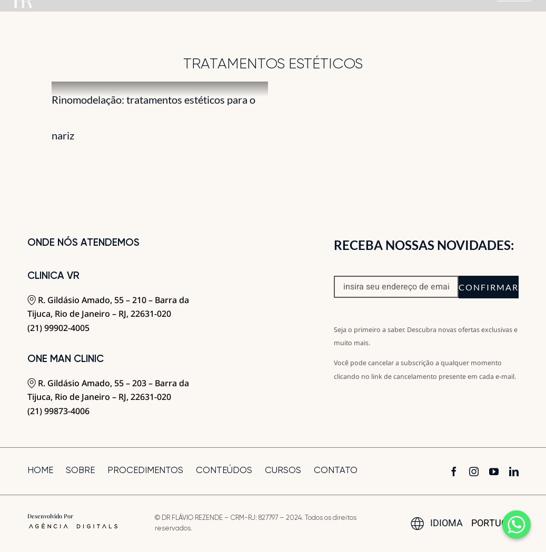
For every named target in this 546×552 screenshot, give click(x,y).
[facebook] (454, 471)
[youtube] (494, 471)
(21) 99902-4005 (58, 328)
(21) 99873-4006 (58, 411)
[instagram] (474, 471)
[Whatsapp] (516, 524)
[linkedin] (514, 471)
